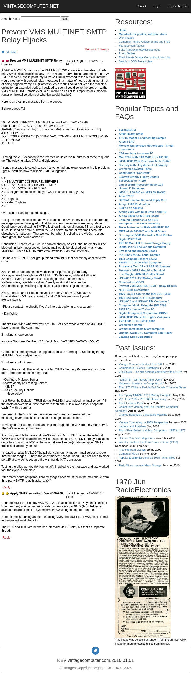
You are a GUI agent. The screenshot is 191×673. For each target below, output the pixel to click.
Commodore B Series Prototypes (139, 367)
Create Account (178, 6)
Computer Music (129, 453)
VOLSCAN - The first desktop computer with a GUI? (150, 371)
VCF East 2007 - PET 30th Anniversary (142, 399)
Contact (141, 6)
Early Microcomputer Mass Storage (140, 465)
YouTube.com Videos (132, 45)
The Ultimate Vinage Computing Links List (144, 57)
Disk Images (126, 37)
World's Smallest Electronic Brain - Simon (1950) (148, 442)
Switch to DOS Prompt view (135, 61)
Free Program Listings (132, 449)
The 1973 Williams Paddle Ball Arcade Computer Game (152, 387)
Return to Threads (97, 49)
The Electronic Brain (131, 403)
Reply (6, 487)
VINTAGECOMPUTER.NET (31, 6)
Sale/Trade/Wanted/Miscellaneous (139, 49)
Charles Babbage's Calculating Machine (143, 414)
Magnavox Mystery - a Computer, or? (141, 383)
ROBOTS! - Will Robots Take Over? (140, 379)
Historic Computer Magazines (137, 438)
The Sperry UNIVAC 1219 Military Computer (145, 395)
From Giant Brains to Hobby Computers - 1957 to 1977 (152, 430)
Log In (157, 6)
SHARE (9, 52)
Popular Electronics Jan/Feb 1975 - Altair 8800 (147, 457)
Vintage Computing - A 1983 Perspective (143, 422)
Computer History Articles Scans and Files (144, 41)
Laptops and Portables (132, 426)
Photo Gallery (127, 53)
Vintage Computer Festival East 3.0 (140, 364)
